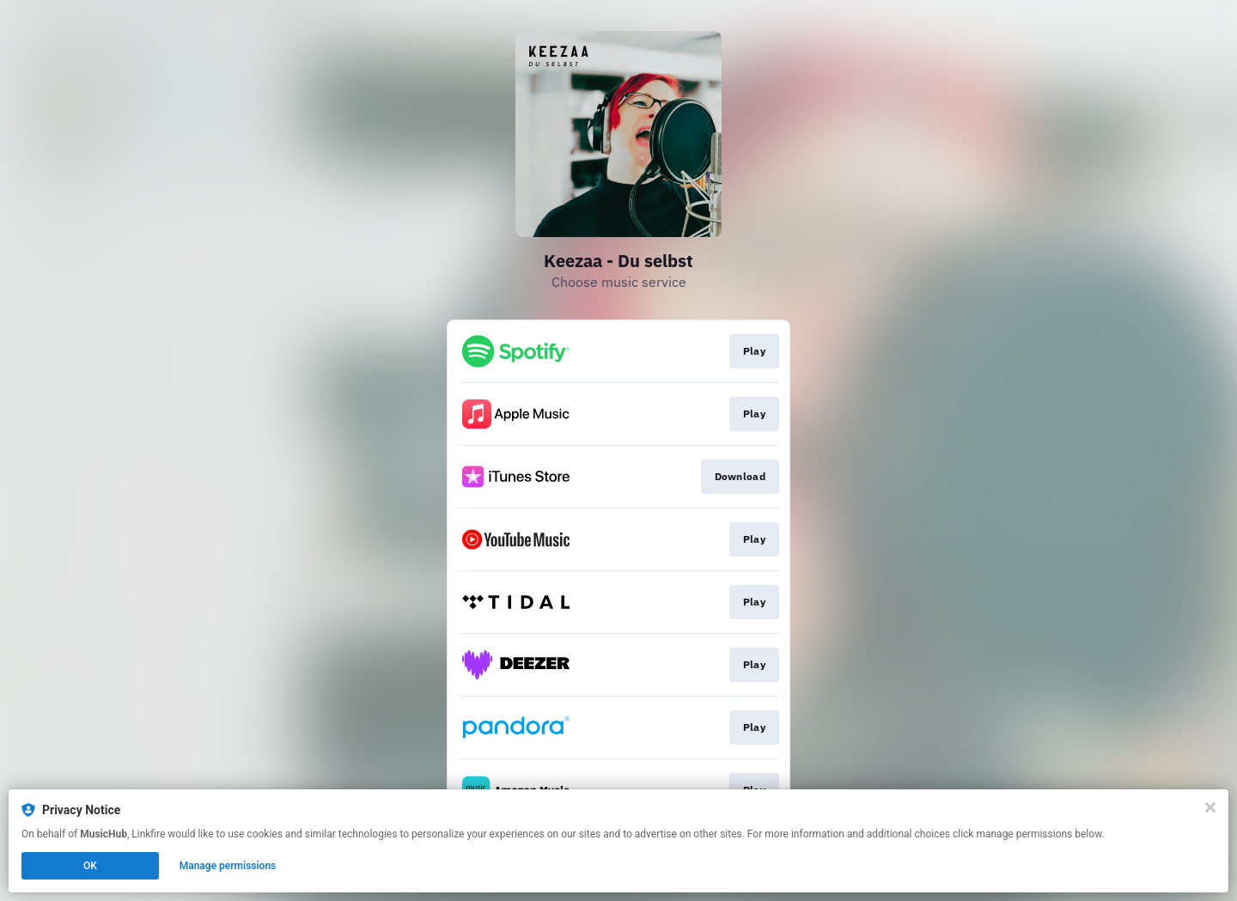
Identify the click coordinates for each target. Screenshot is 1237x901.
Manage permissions (228, 866)
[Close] (1210, 807)
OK (90, 866)
